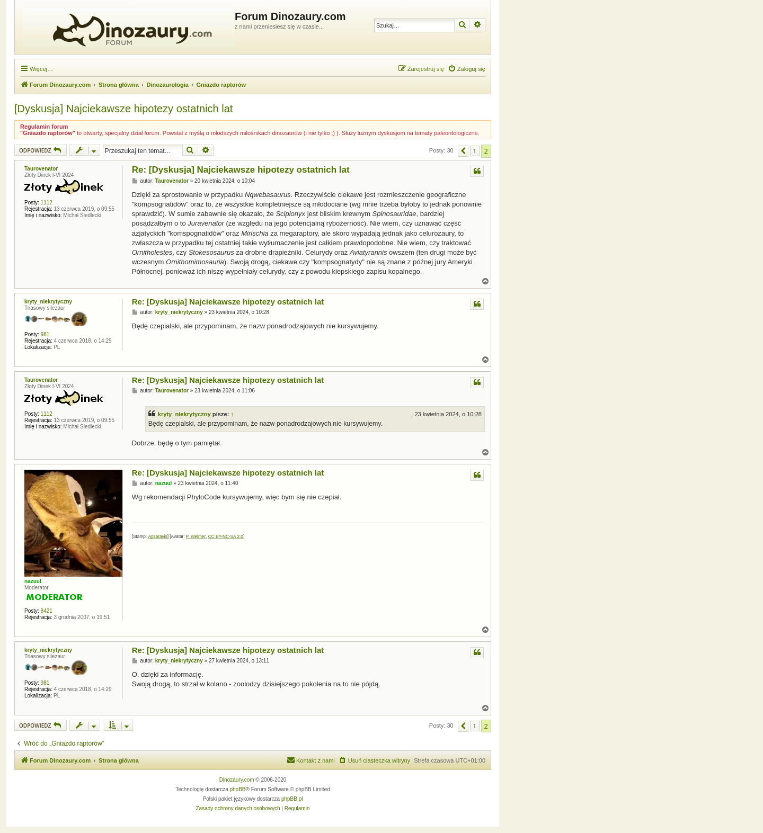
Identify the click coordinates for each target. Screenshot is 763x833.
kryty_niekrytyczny (48, 301)
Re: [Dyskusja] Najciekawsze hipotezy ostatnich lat (241, 170)
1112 (46, 202)
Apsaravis (157, 536)
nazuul (32, 581)
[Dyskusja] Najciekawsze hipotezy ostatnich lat (123, 108)
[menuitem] (466, 68)
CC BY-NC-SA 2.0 (225, 536)
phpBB (238, 789)
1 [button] (474, 151)
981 (45, 334)
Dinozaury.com (236, 780)
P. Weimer (196, 536)
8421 (46, 611)
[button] (463, 151)
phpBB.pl (292, 799)
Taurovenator (41, 169)
